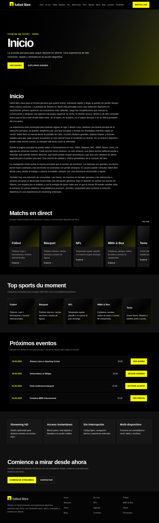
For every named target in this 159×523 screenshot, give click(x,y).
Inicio (42, 5)
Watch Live (141, 5)
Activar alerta (136, 391)
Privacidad (120, 5)
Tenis (85, 5)
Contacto (110, 5)
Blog (104, 5)
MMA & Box (76, 5)
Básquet (62, 5)
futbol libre (20, 4)
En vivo (48, 5)
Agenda (91, 5)
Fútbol (55, 5)
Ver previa (139, 403)
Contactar (46, 485)
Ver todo (145, 225)
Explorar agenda (38, 65)
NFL (68, 5)
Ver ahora (16, 65)
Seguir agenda (136, 378)
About (98, 5)
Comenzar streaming (22, 485)
